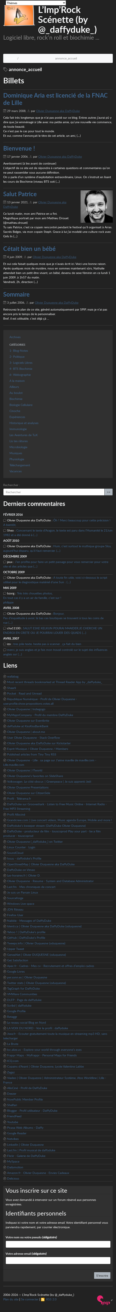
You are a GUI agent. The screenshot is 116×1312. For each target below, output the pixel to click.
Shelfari (12, 1105)
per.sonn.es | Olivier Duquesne (27, 977)
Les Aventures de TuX (23, 435)
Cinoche (14, 411)
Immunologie (18, 429)
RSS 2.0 (48, 1299)
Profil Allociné (16, 814)
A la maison (17, 381)
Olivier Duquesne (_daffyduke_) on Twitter (35, 841)
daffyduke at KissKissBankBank (27, 726)
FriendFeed (14, 1116)
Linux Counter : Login (21, 847)
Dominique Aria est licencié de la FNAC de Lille (55, 99)
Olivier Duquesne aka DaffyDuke (58, 111)
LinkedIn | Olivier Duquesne (25, 1145)
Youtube (12, 1122)
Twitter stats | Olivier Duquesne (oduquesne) (36, 983)
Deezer (11, 1093)
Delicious (13, 1178)
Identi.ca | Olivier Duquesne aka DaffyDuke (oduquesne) (44, 926)
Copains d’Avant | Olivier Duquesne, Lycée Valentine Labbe (45, 1066)
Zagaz (11, 1072)
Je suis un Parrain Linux (22, 892)
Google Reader (16, 1133)
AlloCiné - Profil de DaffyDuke (27, 1088)
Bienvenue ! (19, 148)
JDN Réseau (15, 909)
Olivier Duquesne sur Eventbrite (28, 720)
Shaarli (11, 688)
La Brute (12, 1044)
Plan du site (10, 1299)
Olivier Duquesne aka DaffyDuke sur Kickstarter (39, 743)
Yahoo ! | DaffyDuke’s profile (26, 932)
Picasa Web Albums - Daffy (25, 1127)
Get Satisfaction (17, 960)
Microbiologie (18, 447)
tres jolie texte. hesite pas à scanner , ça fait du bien (47, 644)
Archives (15, 337)
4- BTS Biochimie (20, 369)
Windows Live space (20, 904)
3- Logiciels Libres (20, 363)
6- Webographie (20, 375)
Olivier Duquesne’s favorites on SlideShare (35, 776)
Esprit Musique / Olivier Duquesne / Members (37, 749)
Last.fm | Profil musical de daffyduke (31, 1150)
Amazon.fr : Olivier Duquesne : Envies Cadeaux (38, 1173)
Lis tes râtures (18, 441)
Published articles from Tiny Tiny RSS (31, 754)
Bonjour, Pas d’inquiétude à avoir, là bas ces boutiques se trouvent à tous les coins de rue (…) (53, 618)
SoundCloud (15, 853)
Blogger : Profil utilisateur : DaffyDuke (32, 1110)
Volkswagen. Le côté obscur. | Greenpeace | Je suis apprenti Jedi (49, 781)
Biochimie (15, 399)
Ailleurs (14, 387)
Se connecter (29, 1299)
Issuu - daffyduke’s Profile (24, 858)
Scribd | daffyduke (19, 1005)
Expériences (17, 417)
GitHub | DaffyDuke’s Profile (26, 938)
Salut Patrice (20, 194)
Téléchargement (19, 465)
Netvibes (13, 1139)
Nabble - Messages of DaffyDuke (29, 921)
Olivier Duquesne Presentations (28, 787)
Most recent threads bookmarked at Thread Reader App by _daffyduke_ (54, 682)
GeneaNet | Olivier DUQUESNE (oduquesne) (36, 955)
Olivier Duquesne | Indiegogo (26, 709)
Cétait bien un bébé (29, 248)
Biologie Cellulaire (20, 405)
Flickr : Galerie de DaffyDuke (26, 1156)
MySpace (13, 1161)
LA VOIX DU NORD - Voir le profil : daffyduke (37, 1028)
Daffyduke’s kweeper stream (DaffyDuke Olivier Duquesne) (46, 826)
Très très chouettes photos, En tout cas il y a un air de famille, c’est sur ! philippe (32, 597)
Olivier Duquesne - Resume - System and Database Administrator (50, 881)
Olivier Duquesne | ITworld (24, 770)
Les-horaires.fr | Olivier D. (23, 875)
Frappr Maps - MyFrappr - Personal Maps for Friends (42, 1055)
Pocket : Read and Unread (24, 693)
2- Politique (16, 356)
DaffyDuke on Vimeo (21, 870)
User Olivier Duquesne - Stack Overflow (33, 737)
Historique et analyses (23, 423)
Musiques (15, 453)
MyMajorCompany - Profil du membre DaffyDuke (40, 715)
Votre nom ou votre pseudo (31, 1237)
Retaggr (12, 1017)
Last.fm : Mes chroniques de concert (31, 887)
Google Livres (16, 971)
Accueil (11, 58)
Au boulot (16, 393)
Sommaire (16, 294)
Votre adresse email (26, 1253)
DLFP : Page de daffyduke (24, 1000)
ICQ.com (13, 1061)
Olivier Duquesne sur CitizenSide (28, 793)
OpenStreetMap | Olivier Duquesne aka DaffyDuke (41, 864)
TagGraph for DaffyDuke (23, 988)
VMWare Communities (22, 994)
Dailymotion (15, 1167)
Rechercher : (11, 485)
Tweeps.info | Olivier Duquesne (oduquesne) (36, 943)
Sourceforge (15, 898)
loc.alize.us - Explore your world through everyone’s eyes (44, 1050)
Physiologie (16, 459)
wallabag (12, 676)
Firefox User (15, 915)
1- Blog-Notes (18, 350)
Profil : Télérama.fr (19, 798)
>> (108, 492)
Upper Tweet (15, 949)
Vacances (15, 471)
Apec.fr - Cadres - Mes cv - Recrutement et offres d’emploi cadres (50, 966)
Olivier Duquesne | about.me (26, 732)
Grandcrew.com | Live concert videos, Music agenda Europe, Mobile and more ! (59, 820)
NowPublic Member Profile (25, 1099)
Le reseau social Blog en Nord (26, 1022)
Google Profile (16, 1011)
